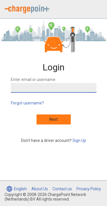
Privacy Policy (88, 189)
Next (53, 119)
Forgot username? (27, 103)
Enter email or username (33, 79)
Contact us (62, 189)
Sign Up (79, 140)
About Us (39, 189)
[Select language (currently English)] (16, 188)
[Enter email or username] (53, 88)
